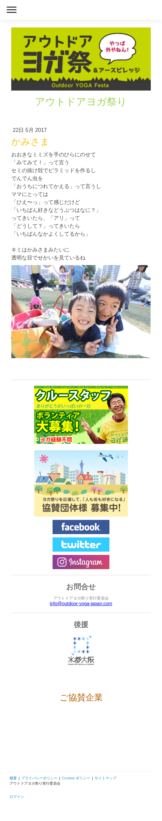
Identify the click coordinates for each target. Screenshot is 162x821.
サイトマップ (105, 777)
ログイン (17, 796)
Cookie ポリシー (76, 777)
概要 (13, 777)
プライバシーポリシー (39, 777)
